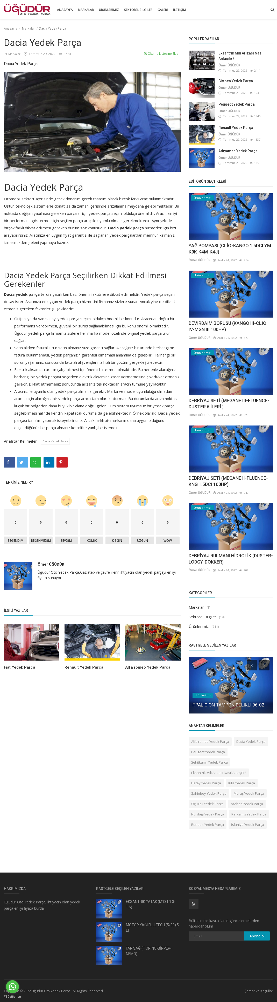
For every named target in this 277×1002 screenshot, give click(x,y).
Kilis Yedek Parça (241, 783)
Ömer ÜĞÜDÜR (51, 564)
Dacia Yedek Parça (56, 441)
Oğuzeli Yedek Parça (207, 803)
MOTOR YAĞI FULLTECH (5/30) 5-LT (153, 927)
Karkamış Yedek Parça (248, 814)
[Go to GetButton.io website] (12, 996)
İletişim (179, 10)
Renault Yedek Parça (84, 667)
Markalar (86, 10)
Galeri (163, 10)
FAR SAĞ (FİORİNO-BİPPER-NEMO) (149, 951)
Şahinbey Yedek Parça (208, 793)
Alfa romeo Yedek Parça (148, 667)
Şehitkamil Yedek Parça (209, 762)
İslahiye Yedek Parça (247, 824)
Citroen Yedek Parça (235, 81)
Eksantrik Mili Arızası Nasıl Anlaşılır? (241, 56)
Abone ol (257, 936)
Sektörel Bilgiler (138, 10)
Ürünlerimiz (109, 10)
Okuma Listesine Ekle (161, 53)
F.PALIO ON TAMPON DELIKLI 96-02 (228, 705)
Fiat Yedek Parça (19, 667)
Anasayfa (65, 10)
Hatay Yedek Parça (206, 783)
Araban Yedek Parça (247, 803)
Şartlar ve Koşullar (259, 991)
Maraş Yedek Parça (249, 793)
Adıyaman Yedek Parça (238, 151)
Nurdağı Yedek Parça (207, 814)
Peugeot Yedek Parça (236, 104)
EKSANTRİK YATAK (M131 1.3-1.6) (150, 904)
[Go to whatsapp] (12, 986)
